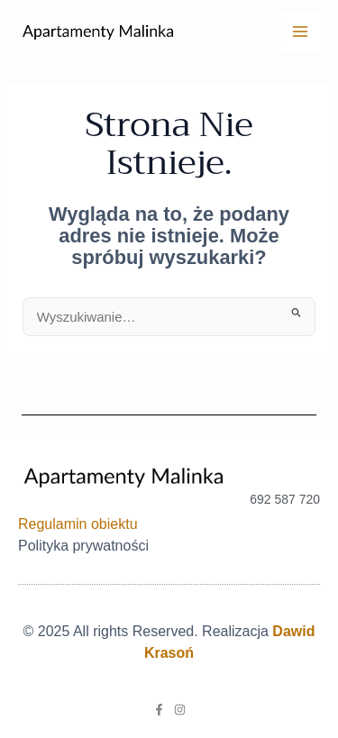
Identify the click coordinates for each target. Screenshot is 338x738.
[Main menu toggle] (300, 31)
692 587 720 (285, 499)
